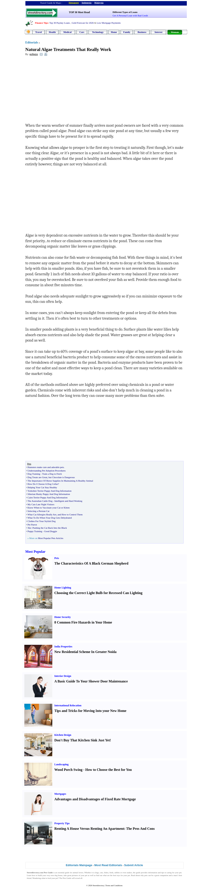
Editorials (31, 42)
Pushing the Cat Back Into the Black (49, 528)
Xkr (29, 528)
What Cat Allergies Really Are (42, 514)
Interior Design (62, 676)
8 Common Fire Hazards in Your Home (83, 622)
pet (86, 875)
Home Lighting (62, 587)
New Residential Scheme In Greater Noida (85, 652)
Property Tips (62, 823)
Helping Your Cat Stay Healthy (42, 487)
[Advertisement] (60, 90)
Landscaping (61, 764)
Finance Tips (41, 23)
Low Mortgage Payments (109, 23)
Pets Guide (67, 878)
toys (118, 875)
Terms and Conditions (113, 885)
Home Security (62, 617)
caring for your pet (174, 873)
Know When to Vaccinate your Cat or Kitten (49, 507)
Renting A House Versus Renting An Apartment (89, 828)
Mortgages (60, 793)
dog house (58, 875)
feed (49, 878)
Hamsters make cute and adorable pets (46, 467)
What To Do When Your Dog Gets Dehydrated (50, 517)
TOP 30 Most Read (79, 12)
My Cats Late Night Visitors (41, 504)
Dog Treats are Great (37, 477)
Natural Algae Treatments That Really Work (68, 49)
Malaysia (99, 2)
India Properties (63, 646)
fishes (106, 873)
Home (114, 32)
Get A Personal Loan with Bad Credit (130, 15)
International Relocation (68, 705)
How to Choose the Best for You (108, 769)
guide (67, 873)
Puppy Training (35, 531)
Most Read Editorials (108, 865)
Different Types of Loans (125, 12)
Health (52, 32)
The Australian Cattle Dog (40, 501)
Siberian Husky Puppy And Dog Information (49, 494)
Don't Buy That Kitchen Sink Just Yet (82, 740)
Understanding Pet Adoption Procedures (47, 470)
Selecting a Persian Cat (39, 511)
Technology (98, 32)
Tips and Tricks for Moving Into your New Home (90, 711)
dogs (97, 873)
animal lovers (78, 873)
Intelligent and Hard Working (68, 501)
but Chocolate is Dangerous (61, 477)
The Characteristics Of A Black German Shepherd (91, 563)
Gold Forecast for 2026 (83, 23)
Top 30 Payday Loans (59, 23)
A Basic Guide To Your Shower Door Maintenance (91, 681)
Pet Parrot (32, 524)
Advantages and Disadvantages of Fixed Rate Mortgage (95, 799)
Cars (81, 32)
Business (142, 32)
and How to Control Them (70, 514)
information (152, 873)
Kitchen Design (62, 734)
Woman (175, 32)
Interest (158, 32)
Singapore (74, 2)
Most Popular (35, 551)
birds (111, 873)
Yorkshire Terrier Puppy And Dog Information (49, 491)
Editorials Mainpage (79, 865)
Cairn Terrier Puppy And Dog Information (48, 497)
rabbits (117, 873)
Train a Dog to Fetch (52, 474)
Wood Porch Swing (68, 769)
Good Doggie (50, 531)
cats (101, 873)
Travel (38, 32)
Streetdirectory (98, 885)
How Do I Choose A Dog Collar (43, 484)
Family (126, 32)
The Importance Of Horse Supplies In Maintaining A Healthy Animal (60, 480)
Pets (56, 558)
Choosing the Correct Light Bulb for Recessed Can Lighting (98, 593)
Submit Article (133, 865)
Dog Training (34, 474)
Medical (67, 32)
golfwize (33, 54)
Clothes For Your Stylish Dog (42, 521)
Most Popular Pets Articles (50, 538)
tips (162, 873)
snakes (129, 873)
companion (164, 875)
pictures (75, 875)
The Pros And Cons (140, 828)
